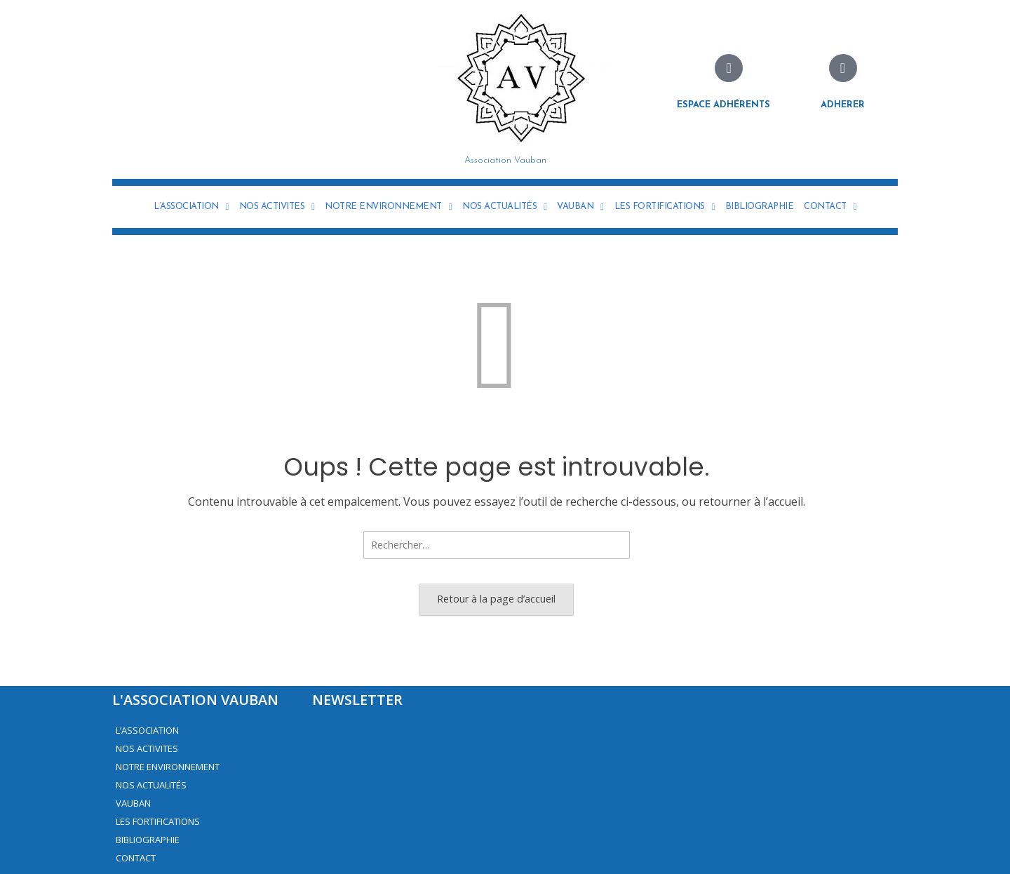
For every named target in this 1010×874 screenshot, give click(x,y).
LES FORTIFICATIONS (664, 206)
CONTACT (830, 206)
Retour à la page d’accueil (496, 598)
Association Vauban (505, 160)
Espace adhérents (723, 104)
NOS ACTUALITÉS (504, 206)
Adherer (843, 104)
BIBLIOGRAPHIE (759, 206)
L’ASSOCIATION (191, 206)
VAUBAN (580, 206)
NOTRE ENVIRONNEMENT (388, 206)
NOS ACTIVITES (277, 206)
